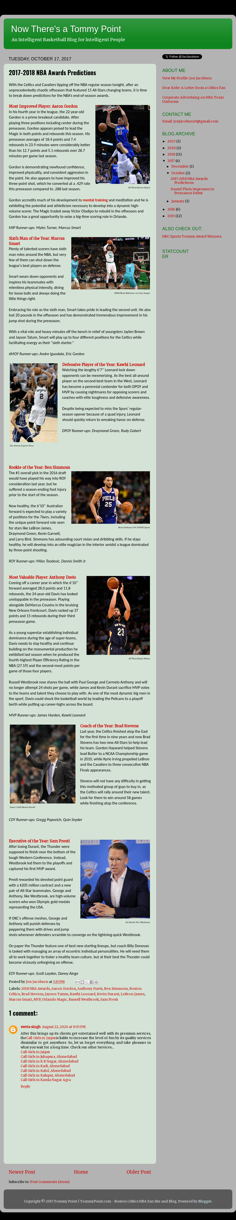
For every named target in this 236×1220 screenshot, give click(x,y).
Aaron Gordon (63, 989)
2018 (171, 154)
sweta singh (31, 1027)
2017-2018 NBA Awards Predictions (189, 181)
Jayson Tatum (56, 994)
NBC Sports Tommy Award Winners (191, 236)
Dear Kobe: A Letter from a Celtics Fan (193, 88)
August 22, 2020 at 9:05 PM (64, 1027)
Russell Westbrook (84, 999)
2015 (171, 216)
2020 (172, 148)
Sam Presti (109, 999)
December (180, 166)
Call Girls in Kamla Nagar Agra (46, 1080)
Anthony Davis (90, 989)
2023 (171, 141)
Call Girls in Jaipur (41, 1038)
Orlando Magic (54, 999)
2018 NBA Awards (35, 989)
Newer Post (22, 1172)
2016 (171, 209)
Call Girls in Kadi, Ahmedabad (45, 1066)
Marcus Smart (20, 999)
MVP (37, 999)
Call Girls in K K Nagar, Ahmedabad (49, 1061)
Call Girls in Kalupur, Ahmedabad (48, 1075)
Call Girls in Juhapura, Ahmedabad (49, 1057)
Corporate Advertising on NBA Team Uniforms (193, 99)
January (178, 201)
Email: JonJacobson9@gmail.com (190, 121)
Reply (25, 1086)
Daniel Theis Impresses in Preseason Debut (192, 191)
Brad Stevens (32, 994)
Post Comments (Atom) (50, 1182)
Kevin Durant (108, 994)
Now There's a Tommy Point (66, 29)
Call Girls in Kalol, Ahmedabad (46, 1071)
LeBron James (133, 994)
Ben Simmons (116, 989)
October (178, 173)
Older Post (139, 1172)
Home (81, 1172)
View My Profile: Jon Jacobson (187, 78)
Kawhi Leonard (82, 994)
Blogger (204, 1201)
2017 (171, 161)
